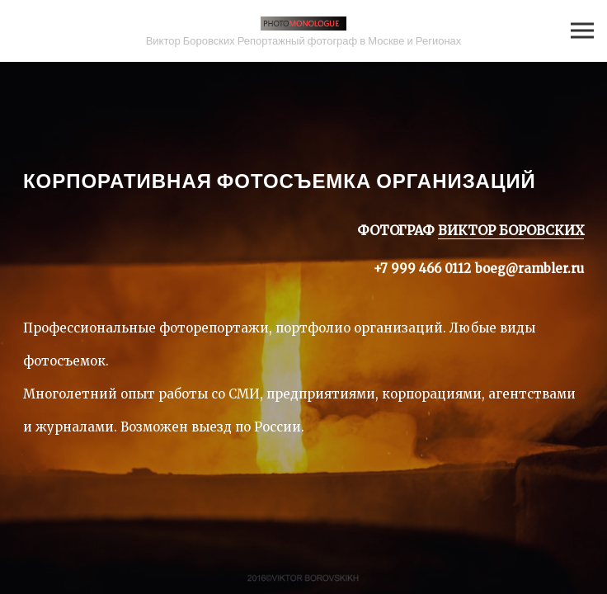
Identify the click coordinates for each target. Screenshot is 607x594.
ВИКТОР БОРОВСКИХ (511, 230)
